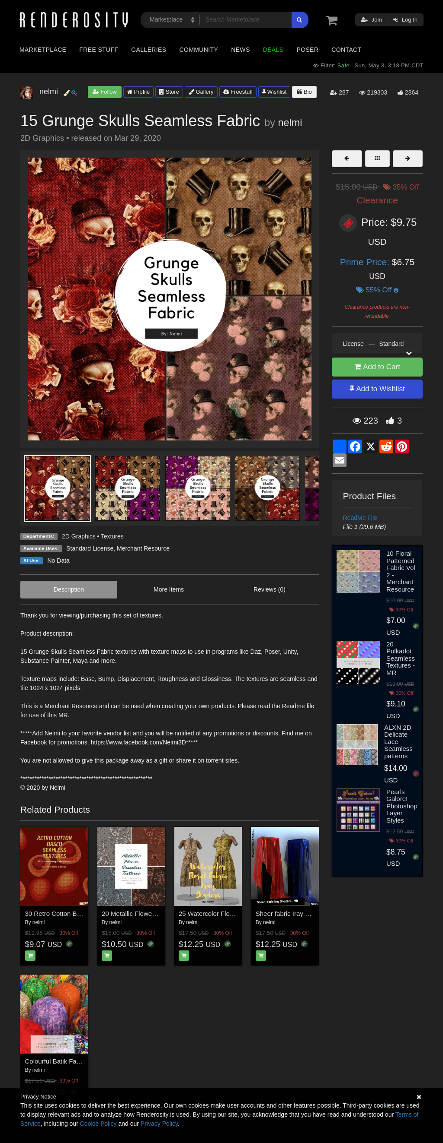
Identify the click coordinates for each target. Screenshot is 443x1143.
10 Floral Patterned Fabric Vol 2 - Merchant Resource (400, 571)
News (240, 49)
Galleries (148, 49)
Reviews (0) (270, 589)
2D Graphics (79, 536)
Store (169, 92)
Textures (112, 536)
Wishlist (274, 92)
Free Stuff (98, 49)
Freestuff (238, 92)
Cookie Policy (98, 1123)
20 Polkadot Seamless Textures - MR (400, 658)
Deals (273, 49)
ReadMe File (360, 517)
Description (69, 589)
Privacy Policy (159, 1123)
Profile (138, 92)
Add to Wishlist (377, 389)
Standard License (89, 548)
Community (199, 49)
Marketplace (42, 49)
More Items (169, 589)
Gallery (201, 92)
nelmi (290, 122)
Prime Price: (366, 262)
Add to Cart (377, 367)
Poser (307, 49)
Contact (346, 49)
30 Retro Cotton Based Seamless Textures (86, 913)
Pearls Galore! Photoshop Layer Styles (401, 806)
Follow (105, 92)
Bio (304, 92)
